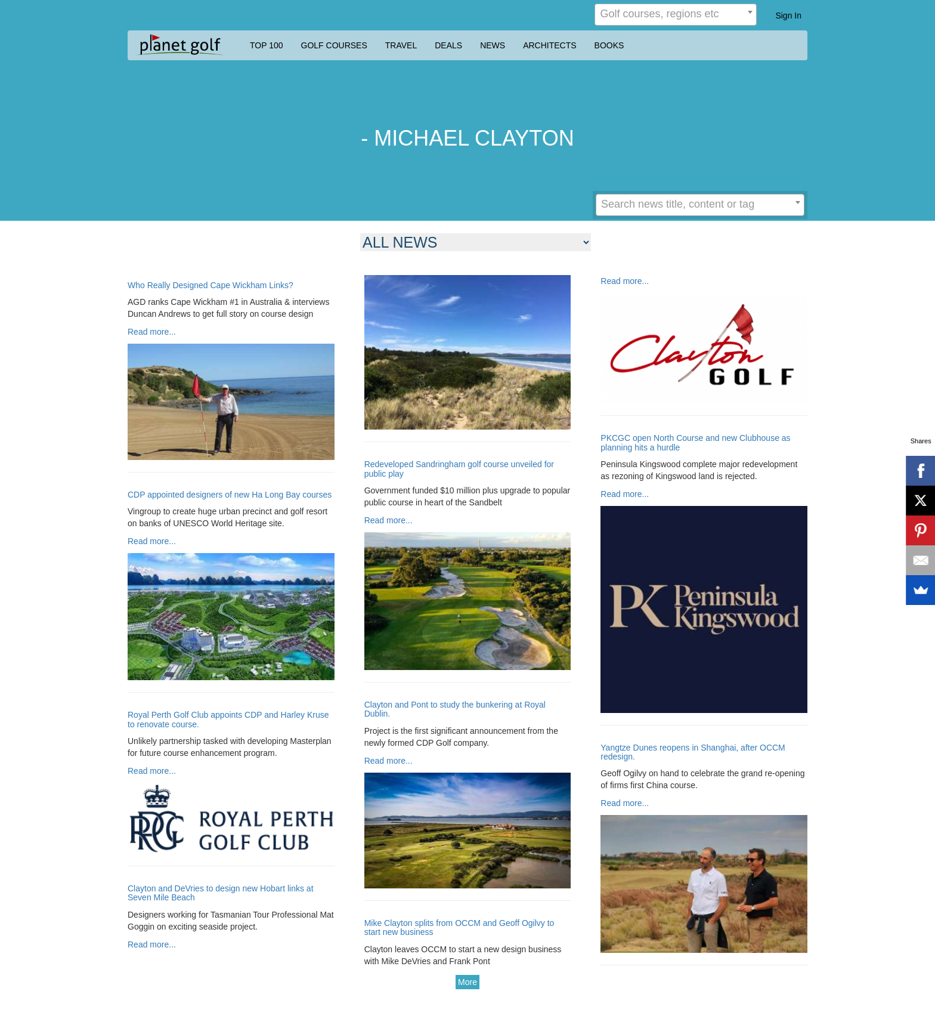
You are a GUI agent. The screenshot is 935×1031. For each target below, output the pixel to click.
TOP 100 (266, 45)
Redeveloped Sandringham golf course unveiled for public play (459, 469)
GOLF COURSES (334, 45)
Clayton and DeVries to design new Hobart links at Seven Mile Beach (221, 893)
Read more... (152, 332)
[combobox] (676, 15)
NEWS (492, 45)
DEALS (448, 45)
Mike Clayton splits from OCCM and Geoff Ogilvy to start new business (459, 928)
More (467, 982)
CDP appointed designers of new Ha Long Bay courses (230, 494)
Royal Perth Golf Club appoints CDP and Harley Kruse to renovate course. (228, 720)
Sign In (788, 15)
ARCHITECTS (549, 45)
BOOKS (609, 45)
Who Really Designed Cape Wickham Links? (210, 285)
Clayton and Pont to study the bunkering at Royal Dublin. (455, 709)
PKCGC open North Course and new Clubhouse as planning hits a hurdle (695, 443)
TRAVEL (401, 45)
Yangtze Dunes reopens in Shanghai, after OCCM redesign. (692, 752)
